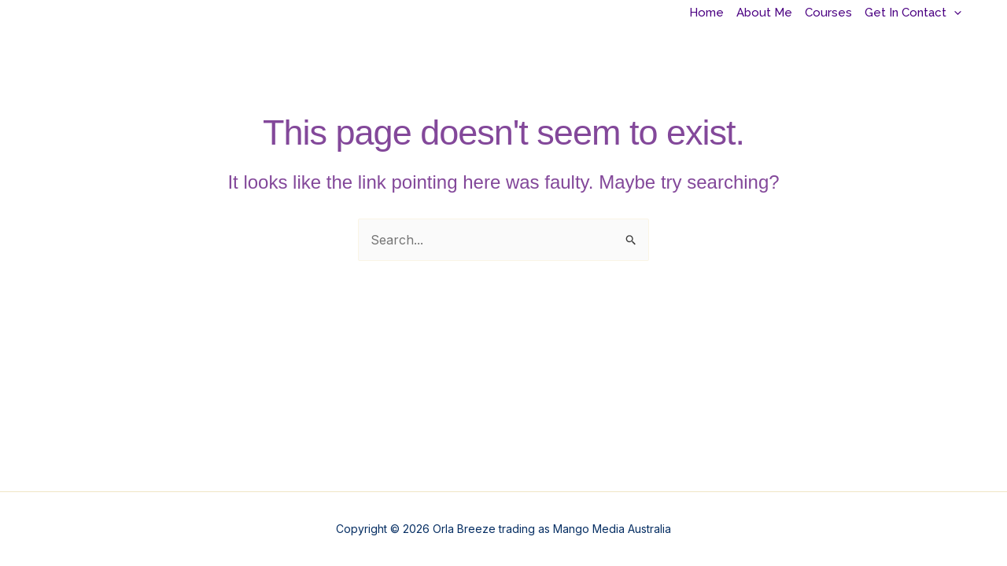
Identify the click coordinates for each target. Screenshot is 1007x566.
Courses (828, 13)
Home (706, 13)
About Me (764, 13)
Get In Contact (913, 13)
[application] (953, 13)
